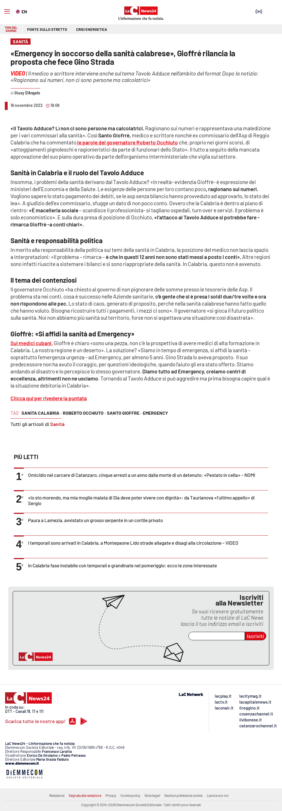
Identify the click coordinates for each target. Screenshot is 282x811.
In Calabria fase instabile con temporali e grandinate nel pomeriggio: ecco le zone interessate (122, 565)
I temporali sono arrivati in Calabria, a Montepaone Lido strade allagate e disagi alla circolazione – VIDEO (133, 543)
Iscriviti (255, 636)
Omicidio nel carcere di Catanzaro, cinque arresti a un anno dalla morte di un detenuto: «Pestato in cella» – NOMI (141, 475)
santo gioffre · (124, 413)
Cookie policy (130, 795)
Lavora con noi (218, 795)
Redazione (56, 795)
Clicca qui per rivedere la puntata (48, 398)
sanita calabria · (41, 413)
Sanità (57, 424)
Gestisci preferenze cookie (183, 795)
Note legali (152, 795)
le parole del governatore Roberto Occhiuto (127, 142)
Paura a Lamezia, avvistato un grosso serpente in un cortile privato (95, 520)
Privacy (111, 795)
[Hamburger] (7, 11)
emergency (155, 413)
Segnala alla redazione (85, 795)
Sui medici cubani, (31, 343)
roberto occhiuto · (84, 413)
